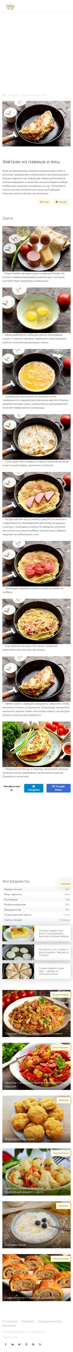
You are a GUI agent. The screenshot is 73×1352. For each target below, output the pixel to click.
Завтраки (12, 95)
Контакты (9, 1325)
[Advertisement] (36, 52)
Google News (58, 788)
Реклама (27, 1321)
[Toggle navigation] (67, 6)
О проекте (9, 1321)
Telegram (34, 788)
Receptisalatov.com (18, 1331)
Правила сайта (10, 1337)
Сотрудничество (50, 1321)
